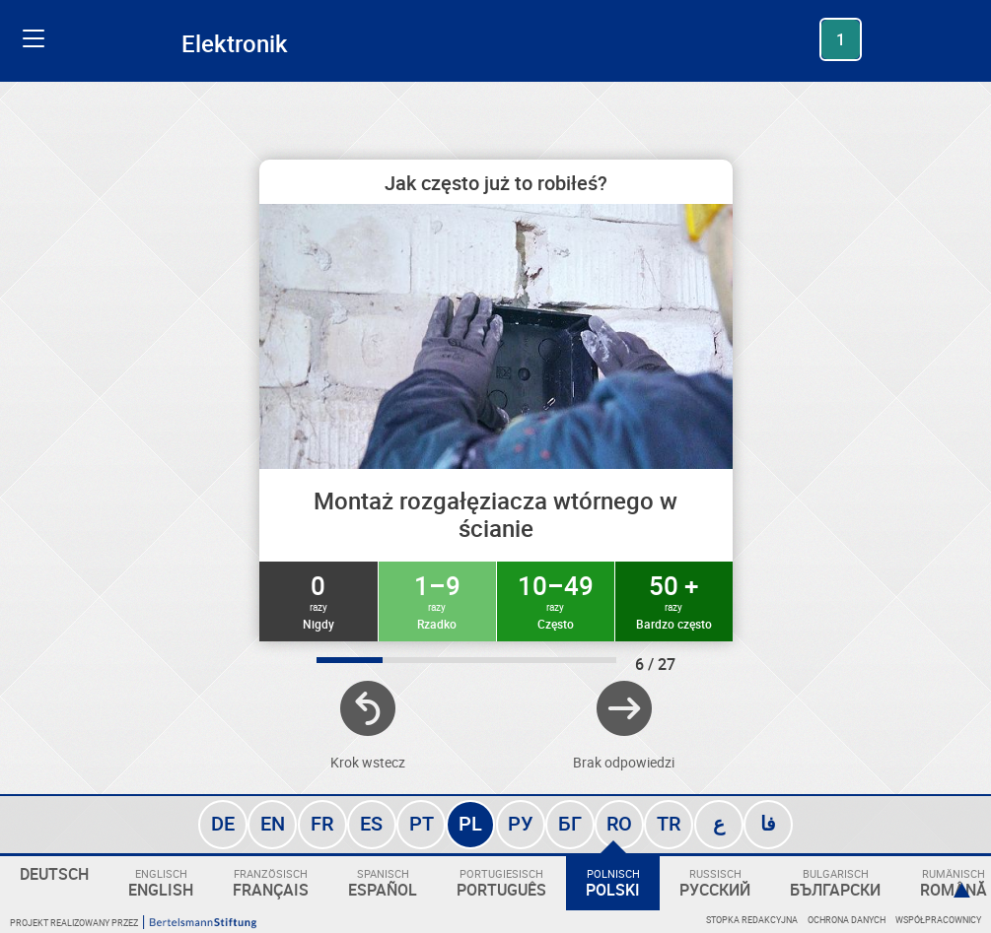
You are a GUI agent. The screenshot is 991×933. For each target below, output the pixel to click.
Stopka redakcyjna (752, 919)
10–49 (555, 600)
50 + (674, 600)
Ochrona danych (846, 919)
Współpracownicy (938, 919)
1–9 (437, 600)
